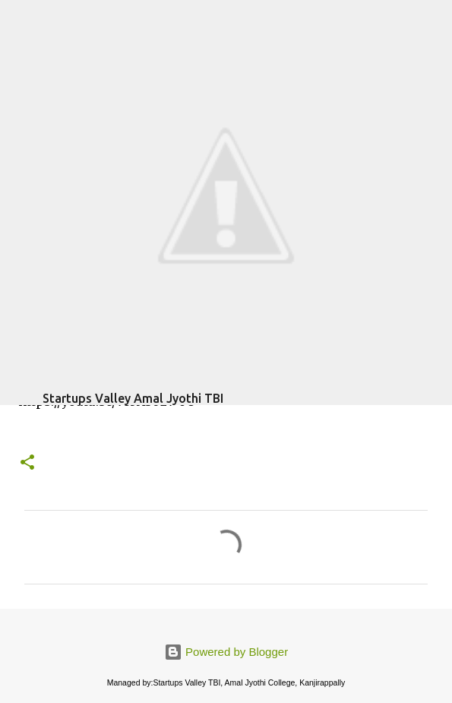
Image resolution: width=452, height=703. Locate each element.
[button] (27, 463)
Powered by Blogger (226, 651)
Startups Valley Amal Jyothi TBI (133, 398)
